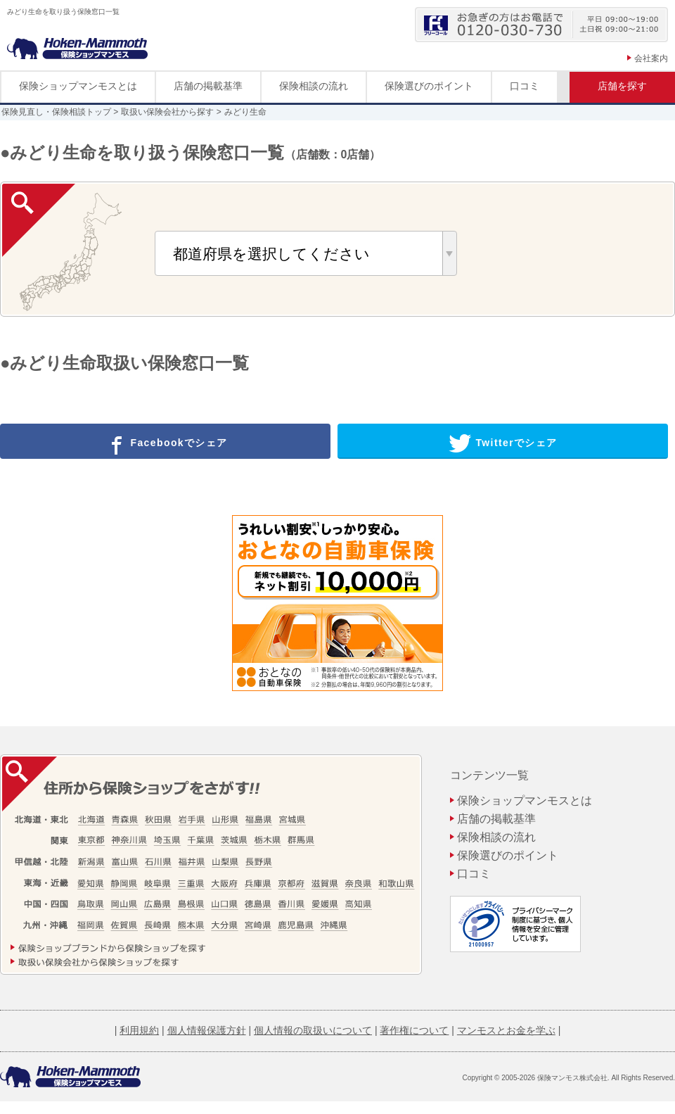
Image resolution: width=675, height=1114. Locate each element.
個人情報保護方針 (206, 1030)
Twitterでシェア (503, 443)
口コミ (524, 85)
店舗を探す (622, 85)
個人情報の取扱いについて (313, 1030)
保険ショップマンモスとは (78, 85)
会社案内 (651, 58)
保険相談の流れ (313, 85)
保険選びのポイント (429, 85)
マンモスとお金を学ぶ (506, 1030)
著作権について (414, 1030)
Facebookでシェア (165, 443)
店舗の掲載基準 (208, 85)
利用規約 (139, 1030)
